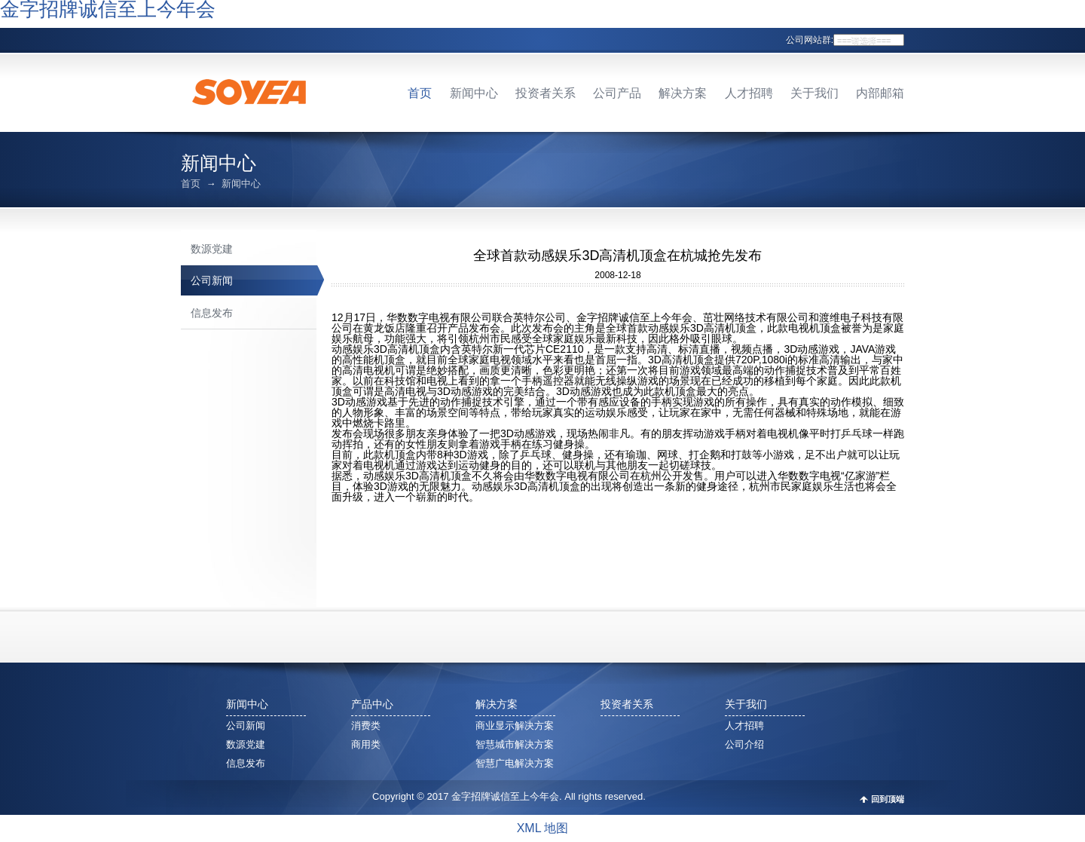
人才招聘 (749, 93)
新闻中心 (474, 93)
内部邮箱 (880, 93)
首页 (420, 93)
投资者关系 (545, 93)
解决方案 (683, 93)
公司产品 (617, 93)
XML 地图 (543, 828)
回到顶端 (887, 799)
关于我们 (814, 93)
